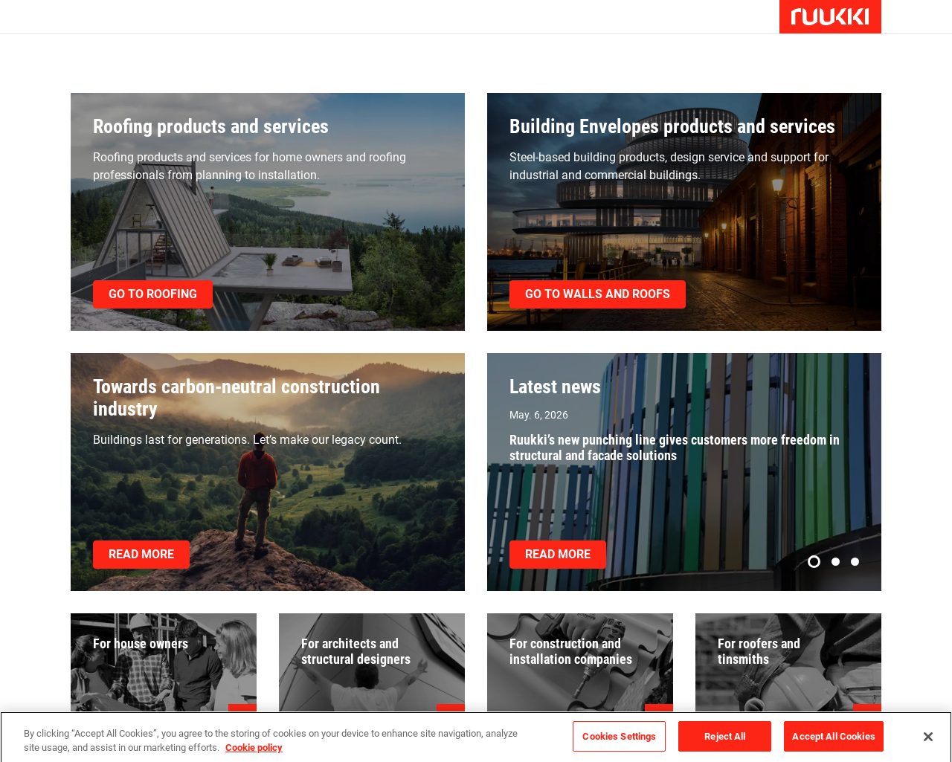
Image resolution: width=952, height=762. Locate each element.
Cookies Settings (619, 742)
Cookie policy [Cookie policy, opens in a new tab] (254, 753)
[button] (814, 561)
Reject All (724, 742)
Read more (141, 554)
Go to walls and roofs (597, 294)
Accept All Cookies (833, 742)
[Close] (928, 742)
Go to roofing (153, 294)
